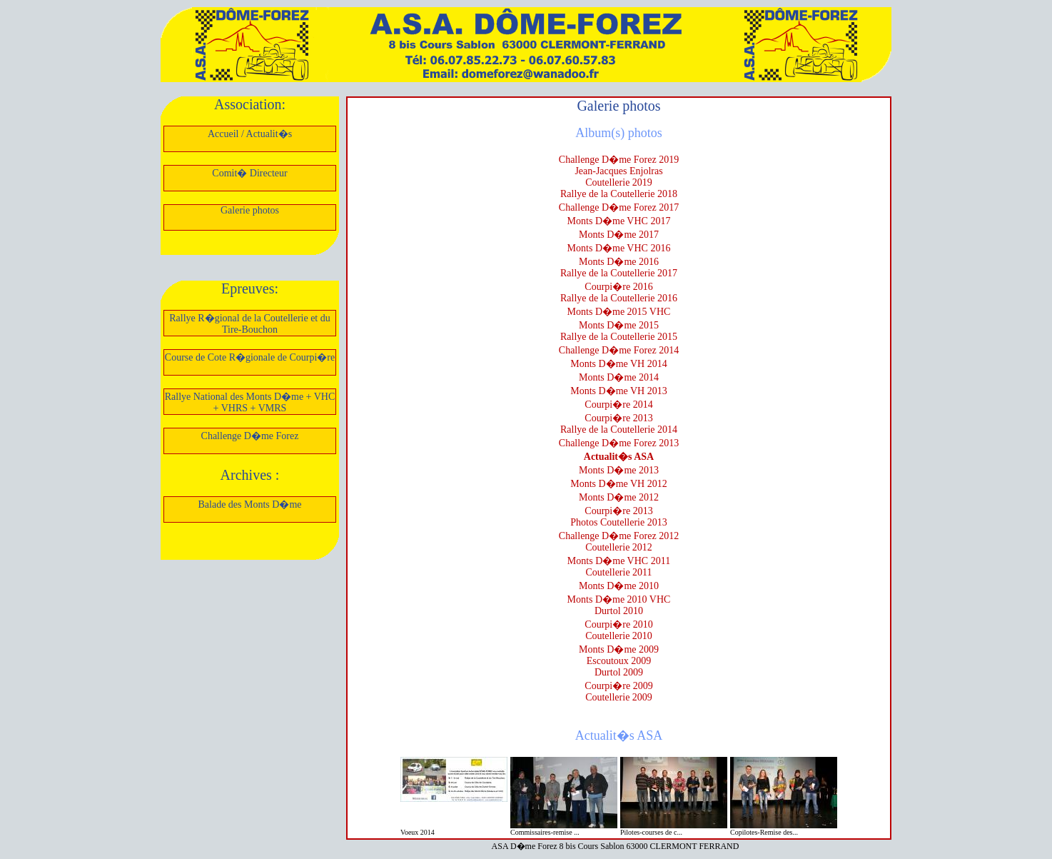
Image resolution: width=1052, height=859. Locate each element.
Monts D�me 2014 (619, 377)
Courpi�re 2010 (618, 624)
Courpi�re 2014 (618, 404)
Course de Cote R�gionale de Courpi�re (250, 357)
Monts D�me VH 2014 (618, 363)
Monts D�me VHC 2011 (618, 561)
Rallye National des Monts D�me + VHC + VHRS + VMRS (250, 402)
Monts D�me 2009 (619, 649)
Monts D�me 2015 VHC (619, 311)
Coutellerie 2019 (618, 182)
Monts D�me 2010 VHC (619, 599)
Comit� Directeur (249, 173)
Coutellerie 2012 (618, 547)
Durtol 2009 (619, 672)
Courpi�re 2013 (618, 418)
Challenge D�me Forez (250, 436)
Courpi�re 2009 (618, 685)
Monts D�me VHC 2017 (619, 221)
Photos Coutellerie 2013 (618, 522)
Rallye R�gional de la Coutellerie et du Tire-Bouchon (249, 324)
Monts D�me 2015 (619, 325)
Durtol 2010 (619, 611)
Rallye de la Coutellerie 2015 (618, 336)
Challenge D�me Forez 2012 (619, 536)
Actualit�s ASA (619, 456)
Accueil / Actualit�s (250, 134)
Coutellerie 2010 (618, 636)
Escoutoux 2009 (619, 660)
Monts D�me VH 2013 (618, 391)
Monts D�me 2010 (619, 586)
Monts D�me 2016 (619, 261)
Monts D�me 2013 (619, 470)
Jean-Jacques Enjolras (618, 171)
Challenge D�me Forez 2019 (619, 159)
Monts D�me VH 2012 (618, 483)
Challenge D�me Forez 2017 (619, 207)
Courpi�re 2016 (618, 286)
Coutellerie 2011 (618, 572)
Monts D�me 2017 (619, 234)
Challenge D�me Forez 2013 (619, 443)
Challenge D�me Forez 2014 (619, 350)
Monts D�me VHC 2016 (619, 248)
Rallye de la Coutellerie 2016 (618, 298)
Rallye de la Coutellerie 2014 (618, 429)
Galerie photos (250, 210)
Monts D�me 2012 (619, 497)
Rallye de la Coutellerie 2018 (618, 194)
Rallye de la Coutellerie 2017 (618, 273)
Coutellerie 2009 (618, 697)
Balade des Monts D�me (249, 504)
